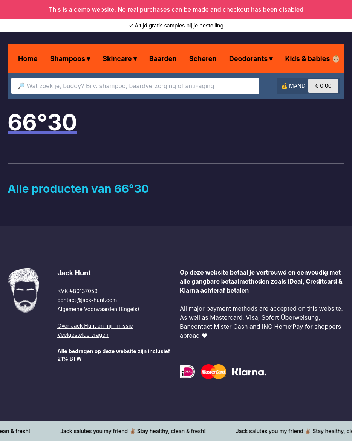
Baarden (163, 59)
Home (28, 59)
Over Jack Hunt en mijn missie (95, 325)
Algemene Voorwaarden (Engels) (98, 309)
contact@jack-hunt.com (87, 300)
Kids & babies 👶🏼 (312, 59)
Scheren (203, 59)
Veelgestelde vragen (83, 334)
